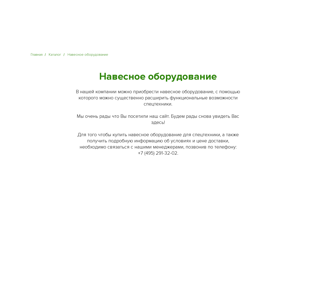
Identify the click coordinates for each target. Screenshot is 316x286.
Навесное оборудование (88, 55)
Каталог (55, 55)
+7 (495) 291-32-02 (157, 153)
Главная (37, 55)
